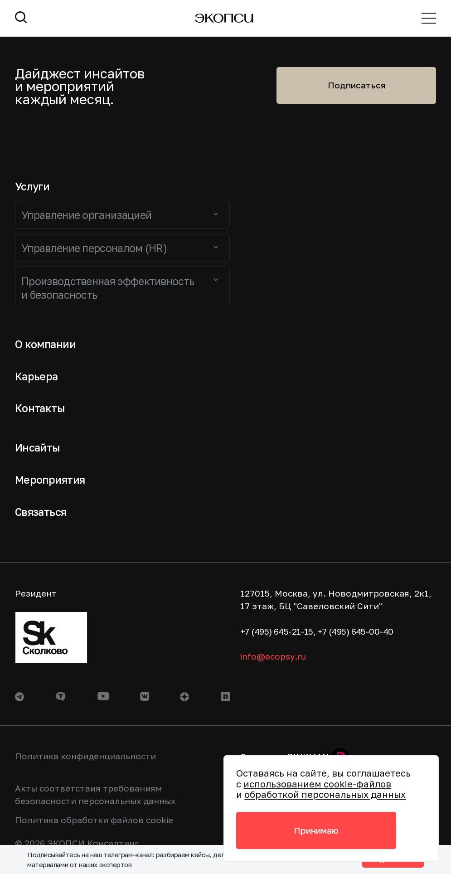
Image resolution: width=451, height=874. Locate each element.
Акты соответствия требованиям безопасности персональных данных (95, 794)
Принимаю (316, 830)
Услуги (32, 186)
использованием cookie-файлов (317, 783)
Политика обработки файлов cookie (94, 820)
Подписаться (356, 85)
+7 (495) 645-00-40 (355, 631)
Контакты (40, 408)
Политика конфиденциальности (85, 756)
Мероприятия (50, 479)
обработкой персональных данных (325, 794)
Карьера (36, 376)
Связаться (41, 511)
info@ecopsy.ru (273, 656)
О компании (45, 344)
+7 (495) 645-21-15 (276, 631)
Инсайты (37, 447)
